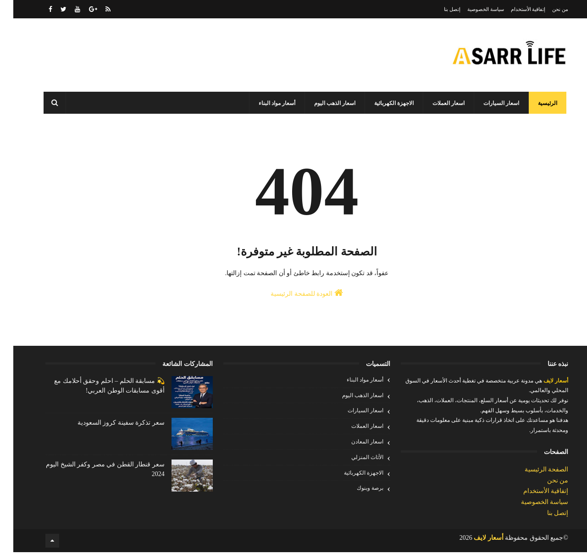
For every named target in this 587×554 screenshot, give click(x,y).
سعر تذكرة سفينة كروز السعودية (107, 425)
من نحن (547, 9)
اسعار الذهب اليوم (323, 103)
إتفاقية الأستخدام (515, 9)
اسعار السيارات (490, 103)
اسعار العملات (437, 103)
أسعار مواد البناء (265, 103)
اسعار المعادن (354, 444)
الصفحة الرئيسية (533, 472)
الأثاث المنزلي (354, 460)
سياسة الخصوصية (472, 9)
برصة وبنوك (356, 491)
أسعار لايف (542, 383)
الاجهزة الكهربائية (382, 103)
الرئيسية (536, 103)
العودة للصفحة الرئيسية (293, 296)
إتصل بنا (439, 9)
